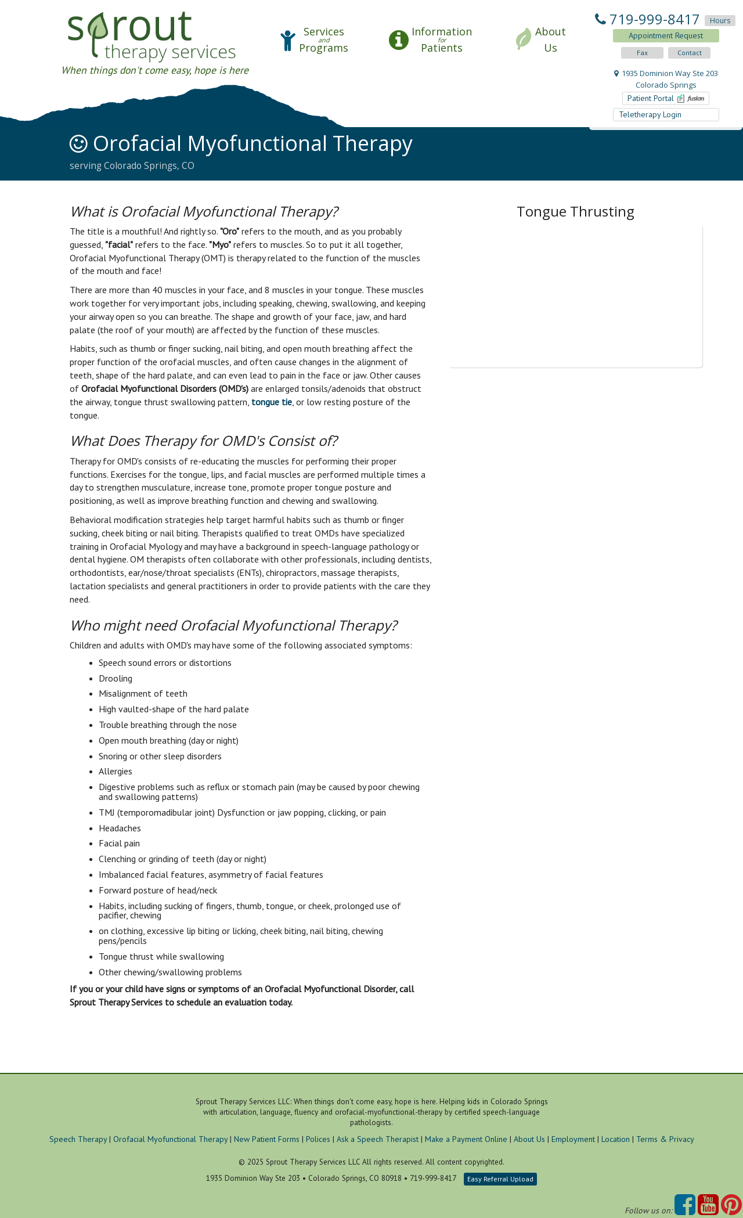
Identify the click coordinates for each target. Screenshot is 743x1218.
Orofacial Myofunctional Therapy (170, 1139)
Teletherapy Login (651, 114)
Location (615, 1139)
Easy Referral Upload (500, 1178)
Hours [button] (720, 21)
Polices (318, 1139)
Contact (689, 52)
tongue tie (271, 402)
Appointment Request (666, 35)
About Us (529, 1139)
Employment (573, 1139)
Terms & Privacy (665, 1139)
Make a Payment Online (466, 1139)
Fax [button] (642, 52)
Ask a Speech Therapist (378, 1139)
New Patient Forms (267, 1139)
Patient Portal (666, 98)
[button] (314, 40)
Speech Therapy (78, 1139)
